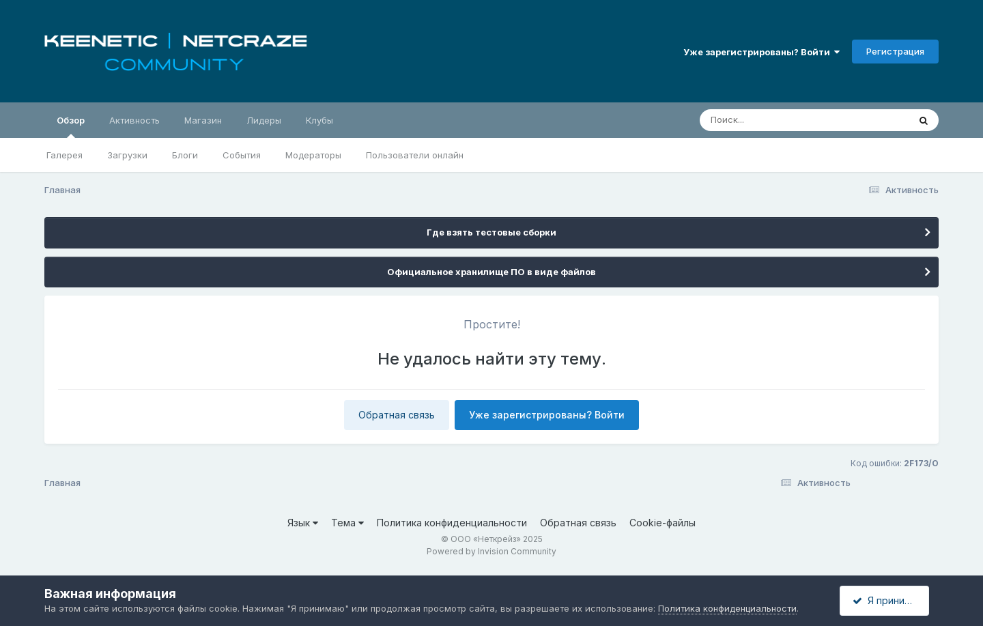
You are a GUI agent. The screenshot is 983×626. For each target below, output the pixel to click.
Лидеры (263, 120)
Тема (347, 522)
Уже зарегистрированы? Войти (761, 51)
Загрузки (127, 155)
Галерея (64, 155)
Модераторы (313, 155)
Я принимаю (888, 600)
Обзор (71, 126)
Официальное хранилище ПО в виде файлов (491, 271)
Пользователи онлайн (415, 155)
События (242, 155)
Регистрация (895, 51)
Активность (134, 120)
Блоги (185, 155)
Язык (302, 522)
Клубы (319, 120)
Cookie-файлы (662, 522)
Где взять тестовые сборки (491, 232)
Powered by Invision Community (491, 551)
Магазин (203, 120)
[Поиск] (778, 120)
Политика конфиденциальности (452, 522)
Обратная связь (396, 415)
